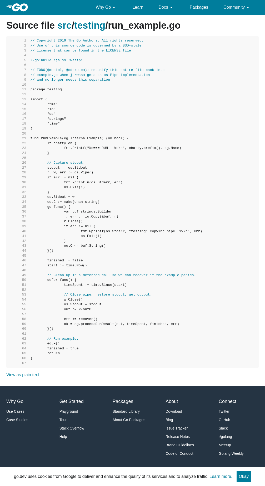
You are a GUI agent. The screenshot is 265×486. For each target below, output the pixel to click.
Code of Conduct (179, 453)
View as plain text (22, 375)
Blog (169, 420)
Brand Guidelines (180, 445)
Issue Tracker (177, 428)
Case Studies (17, 420)
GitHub (224, 420)
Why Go (106, 7)
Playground (68, 411)
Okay (244, 476)
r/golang (225, 437)
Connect (227, 401)
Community (237, 7)
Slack (223, 428)
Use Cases (15, 411)
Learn (137, 7)
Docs (166, 7)
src (64, 25)
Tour (63, 420)
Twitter (224, 411)
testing (89, 25)
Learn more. (220, 476)
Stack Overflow (71, 428)
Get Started (71, 401)
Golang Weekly (231, 453)
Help (63, 437)
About (172, 401)
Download (174, 411)
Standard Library (126, 411)
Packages (199, 7)
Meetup (225, 445)
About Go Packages (129, 420)
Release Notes (178, 437)
